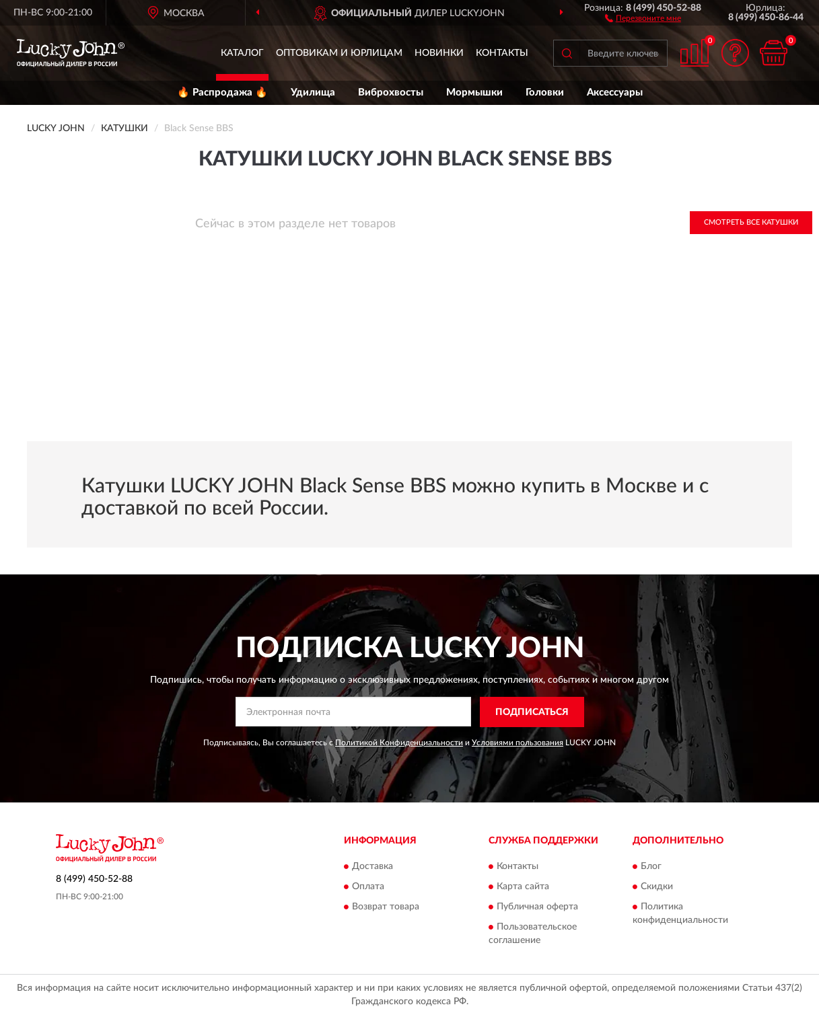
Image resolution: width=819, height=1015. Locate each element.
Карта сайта (523, 887)
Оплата (368, 887)
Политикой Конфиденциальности (399, 743)
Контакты (502, 53)
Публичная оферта (537, 907)
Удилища (313, 92)
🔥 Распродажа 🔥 (222, 92)
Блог (651, 867)
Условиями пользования (517, 743)
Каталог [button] (242, 53)
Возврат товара (385, 907)
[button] (643, 17)
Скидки (657, 887)
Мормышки (474, 92)
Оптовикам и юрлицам (339, 53)
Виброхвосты (390, 92)
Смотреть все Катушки (751, 222)
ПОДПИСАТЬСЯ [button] (532, 712)
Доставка (372, 867)
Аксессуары (615, 92)
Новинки (439, 53)
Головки (545, 92)
